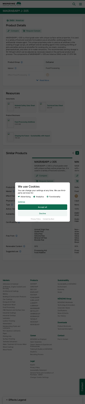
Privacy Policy (36, 219)
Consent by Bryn (48, 219)
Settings (21, 201)
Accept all (42, 207)
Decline (42, 213)
